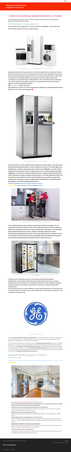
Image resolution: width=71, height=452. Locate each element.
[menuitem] (58, 6)
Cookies (12, 449)
